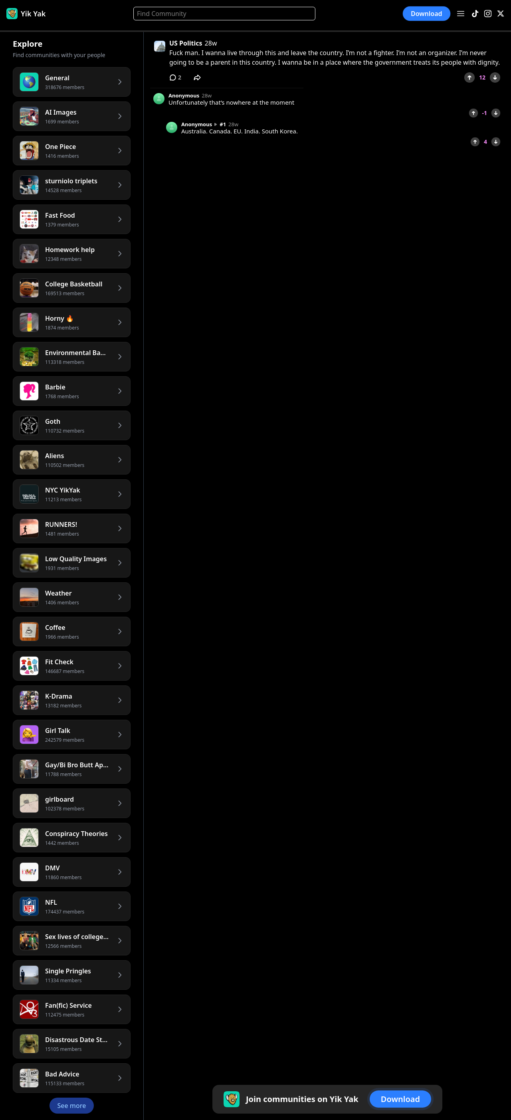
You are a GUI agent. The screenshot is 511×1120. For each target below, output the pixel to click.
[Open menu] (460, 13)
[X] (501, 14)
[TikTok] (475, 14)
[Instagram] (488, 14)
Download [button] (426, 13)
